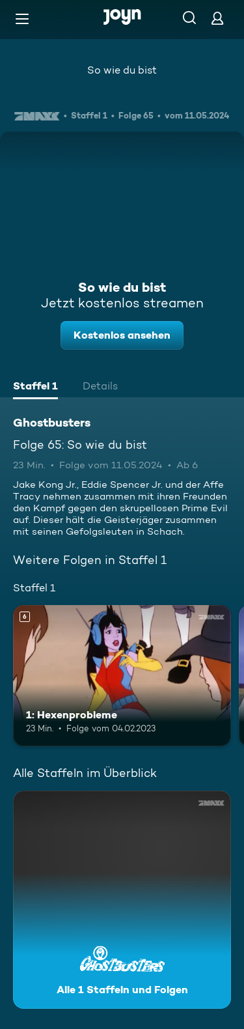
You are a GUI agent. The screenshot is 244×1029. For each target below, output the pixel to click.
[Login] (217, 18)
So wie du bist (122, 70)
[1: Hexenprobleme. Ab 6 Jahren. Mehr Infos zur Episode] (122, 676)
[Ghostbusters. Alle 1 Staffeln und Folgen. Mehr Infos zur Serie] (122, 900)
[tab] (35, 387)
